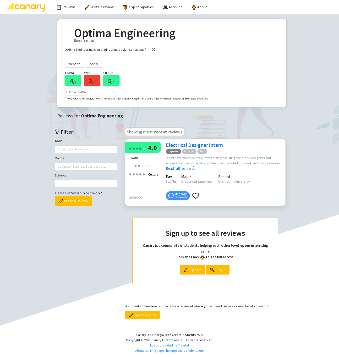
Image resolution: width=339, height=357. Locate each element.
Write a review (99, 7)
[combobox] (58, 149)
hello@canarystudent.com (185, 350)
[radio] (130, 148)
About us (141, 350)
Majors (59, 158)
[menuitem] (66, 7)
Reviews (66, 7)
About (199, 7)
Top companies (138, 7)
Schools (60, 175)
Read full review (180, 168)
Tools (58, 141)
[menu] (195, 7)
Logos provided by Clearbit (169, 345)
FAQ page (157, 350)
